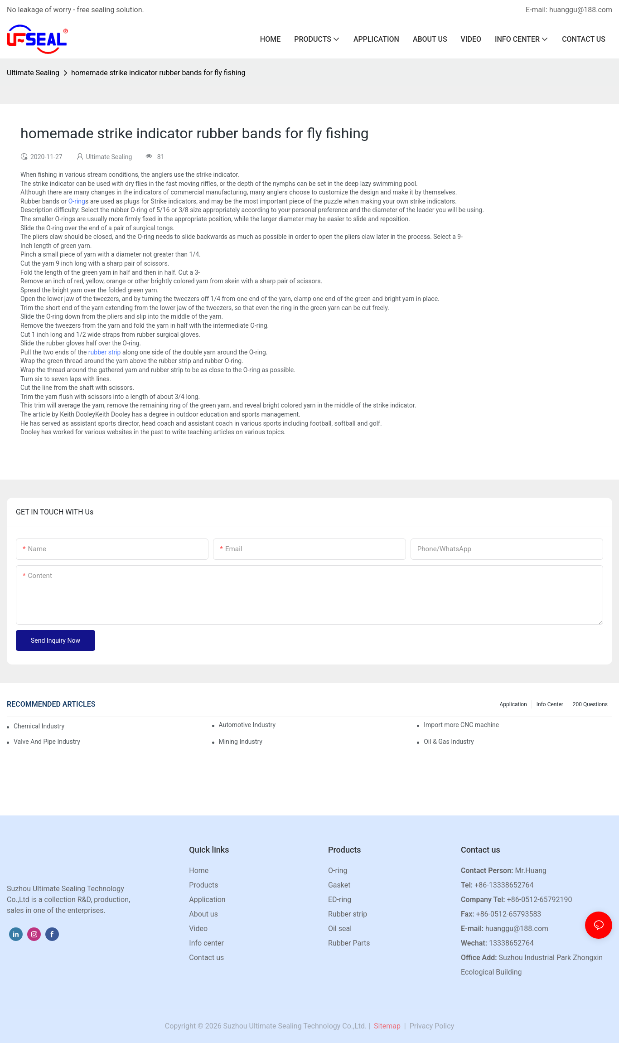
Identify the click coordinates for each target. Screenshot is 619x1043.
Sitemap (386, 1026)
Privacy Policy (432, 1026)
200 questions (590, 704)
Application (513, 704)
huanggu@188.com (516, 928)
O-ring (76, 201)
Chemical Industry (39, 726)
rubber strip (104, 352)
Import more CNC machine (461, 724)
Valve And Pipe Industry (47, 741)
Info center (550, 704)
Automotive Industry (247, 724)
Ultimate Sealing (33, 72)
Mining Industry (240, 741)
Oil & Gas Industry (449, 741)
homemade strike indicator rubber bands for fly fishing (158, 72)
